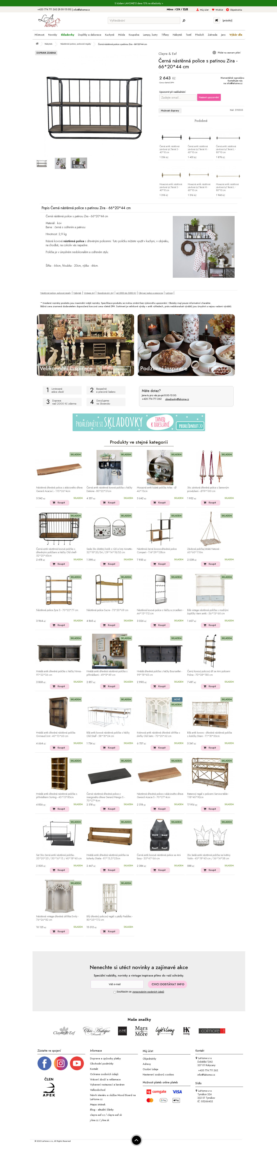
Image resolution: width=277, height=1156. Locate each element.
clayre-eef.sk (114, 1115)
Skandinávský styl (105, 293)
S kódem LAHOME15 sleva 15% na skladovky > (139, 3)
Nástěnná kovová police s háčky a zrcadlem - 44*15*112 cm (160, 612)
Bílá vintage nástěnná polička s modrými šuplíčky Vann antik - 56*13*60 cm (207, 612)
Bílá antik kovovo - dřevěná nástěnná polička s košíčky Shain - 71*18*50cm (209, 734)
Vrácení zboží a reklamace (105, 1079)
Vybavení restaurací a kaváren (107, 1085)
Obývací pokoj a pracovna (151, 293)
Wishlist (219, 9)
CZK (178, 9)
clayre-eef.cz (97, 1115)
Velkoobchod (97, 1090)
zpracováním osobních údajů (148, 991)
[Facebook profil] (44, 1063)
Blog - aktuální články (102, 1110)
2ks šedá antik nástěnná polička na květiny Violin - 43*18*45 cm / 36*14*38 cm (208, 856)
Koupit (61, 502)
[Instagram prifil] (61, 1063)
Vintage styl (89, 293)
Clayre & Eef (167, 53)
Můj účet (204, 9)
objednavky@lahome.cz (177, 399)
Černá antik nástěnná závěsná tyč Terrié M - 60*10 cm (198, 149)
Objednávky (149, 1059)
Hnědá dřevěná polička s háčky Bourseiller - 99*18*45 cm (159, 673)
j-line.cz (94, 1120)
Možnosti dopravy (170, 110)
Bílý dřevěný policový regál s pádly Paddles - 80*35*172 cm (110, 918)
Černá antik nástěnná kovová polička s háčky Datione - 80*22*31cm (109, 489)
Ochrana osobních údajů (104, 1074)
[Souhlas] (115, 992)
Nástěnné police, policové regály (55, 293)
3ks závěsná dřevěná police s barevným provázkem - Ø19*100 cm (208, 489)
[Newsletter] (117, 984)
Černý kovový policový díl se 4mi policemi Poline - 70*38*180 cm (208, 673)
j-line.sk (105, 1120)
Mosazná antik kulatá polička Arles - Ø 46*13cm (156, 489)
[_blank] (77, 1063)
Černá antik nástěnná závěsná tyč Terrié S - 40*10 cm (169, 149)
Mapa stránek (97, 1104)
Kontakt (94, 1069)
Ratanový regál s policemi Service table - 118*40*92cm (208, 795)
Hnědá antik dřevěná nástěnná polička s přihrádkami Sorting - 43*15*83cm (56, 795)
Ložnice (169, 293)
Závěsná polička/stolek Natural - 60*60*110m (203, 550)
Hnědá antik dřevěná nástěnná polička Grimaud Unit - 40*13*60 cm (55, 734)
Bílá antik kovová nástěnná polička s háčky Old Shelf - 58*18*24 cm (108, 734)
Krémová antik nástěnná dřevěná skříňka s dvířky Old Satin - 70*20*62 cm (158, 734)
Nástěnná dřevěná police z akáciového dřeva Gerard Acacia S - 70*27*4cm (160, 795)
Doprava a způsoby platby (105, 1058)
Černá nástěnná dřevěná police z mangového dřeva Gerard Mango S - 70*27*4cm (106, 797)
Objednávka (236, 9)
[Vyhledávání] (144, 20)
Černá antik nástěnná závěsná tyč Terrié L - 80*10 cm (226, 149)
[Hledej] (183, 20)
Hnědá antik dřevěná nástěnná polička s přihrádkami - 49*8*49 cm (107, 673)
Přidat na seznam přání (228, 52)
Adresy (147, 1064)
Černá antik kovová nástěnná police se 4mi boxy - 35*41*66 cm (159, 856)
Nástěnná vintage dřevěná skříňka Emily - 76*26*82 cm (57, 918)
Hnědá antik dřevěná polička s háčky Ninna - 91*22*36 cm (59, 673)
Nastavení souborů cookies (158, 1074)
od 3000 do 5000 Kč (126, 293)
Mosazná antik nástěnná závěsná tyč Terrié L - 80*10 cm (227, 187)
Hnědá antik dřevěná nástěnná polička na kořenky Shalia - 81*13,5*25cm (108, 856)
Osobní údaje (150, 1069)
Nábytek (77, 293)
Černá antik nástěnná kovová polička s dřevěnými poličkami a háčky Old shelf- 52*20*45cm (56, 552)
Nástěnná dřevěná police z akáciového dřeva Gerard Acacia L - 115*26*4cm (59, 489)
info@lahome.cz (81, 9)
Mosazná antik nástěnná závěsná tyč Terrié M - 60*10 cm (199, 187)
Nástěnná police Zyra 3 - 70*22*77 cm (57, 610)
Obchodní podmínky (101, 1064)
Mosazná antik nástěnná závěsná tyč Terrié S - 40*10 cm (171, 187)
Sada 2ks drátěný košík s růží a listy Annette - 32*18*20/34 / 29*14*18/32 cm (110, 550)
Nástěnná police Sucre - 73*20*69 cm (107, 610)
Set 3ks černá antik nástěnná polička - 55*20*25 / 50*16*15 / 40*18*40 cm (59, 856)
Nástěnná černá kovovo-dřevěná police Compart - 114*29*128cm (157, 550)
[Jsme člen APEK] (48, 1087)
